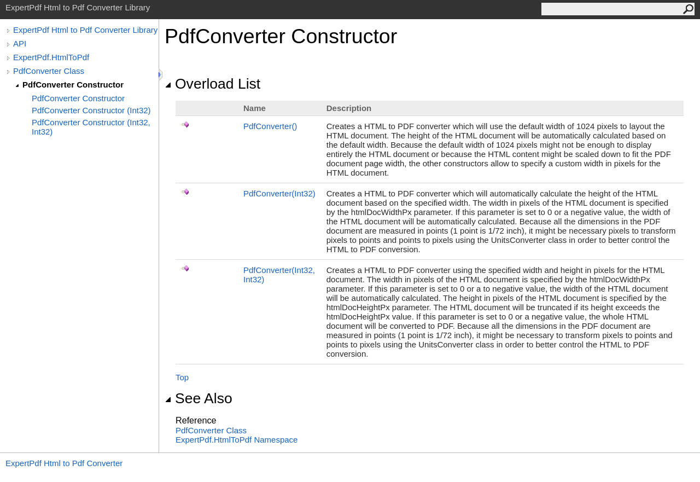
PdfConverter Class (48, 71)
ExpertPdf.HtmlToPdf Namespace (237, 439)
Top (182, 377)
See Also (198, 398)
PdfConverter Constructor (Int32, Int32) (91, 127)
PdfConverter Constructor (73, 84)
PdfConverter (270, 126)
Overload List (212, 84)
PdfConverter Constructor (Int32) (91, 110)
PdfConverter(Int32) (279, 193)
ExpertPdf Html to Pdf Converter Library (85, 29)
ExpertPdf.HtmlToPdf (51, 57)
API (19, 43)
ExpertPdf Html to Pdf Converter (63, 463)
